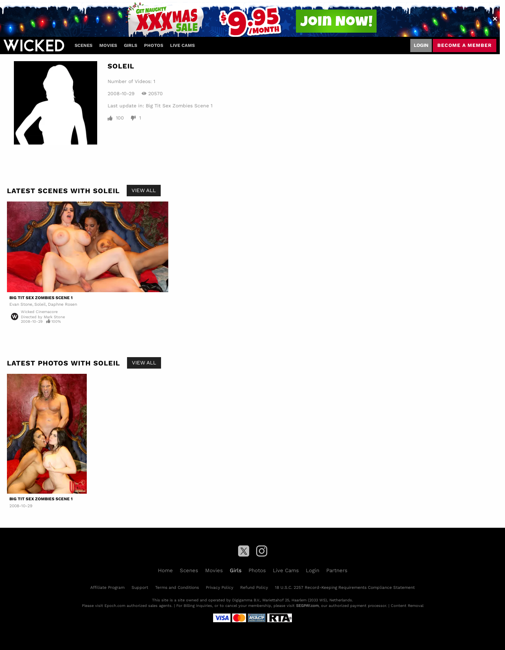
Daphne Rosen (62, 304)
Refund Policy (254, 587)
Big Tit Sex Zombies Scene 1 (179, 105)
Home (165, 570)
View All (144, 190)
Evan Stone (20, 304)
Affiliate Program (107, 587)
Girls (130, 45)
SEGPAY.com (307, 605)
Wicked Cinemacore (39, 312)
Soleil (40, 304)
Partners (336, 570)
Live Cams (182, 45)
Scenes (83, 45)
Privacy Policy (219, 587)
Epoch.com (114, 605)
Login (421, 45)
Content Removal (407, 605)
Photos (153, 45)
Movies (108, 45)
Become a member (464, 45)
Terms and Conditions (177, 587)
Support (140, 587)
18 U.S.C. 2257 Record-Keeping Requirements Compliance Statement (345, 587)
